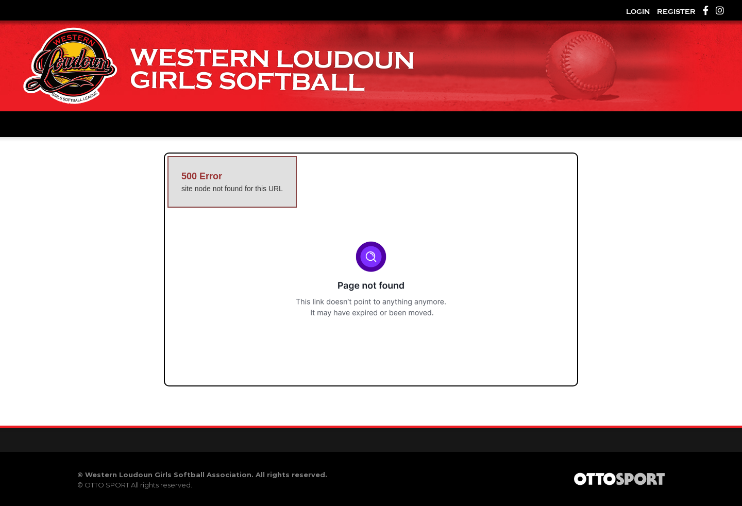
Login (638, 11)
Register (676, 11)
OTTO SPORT (107, 485)
